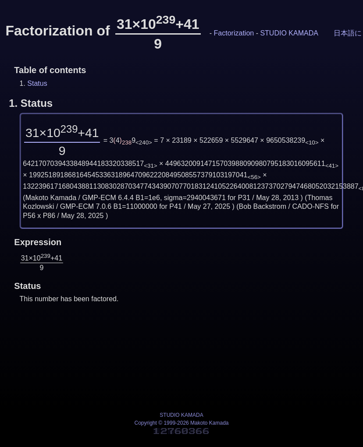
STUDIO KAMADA (289, 33)
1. (31, 103)
